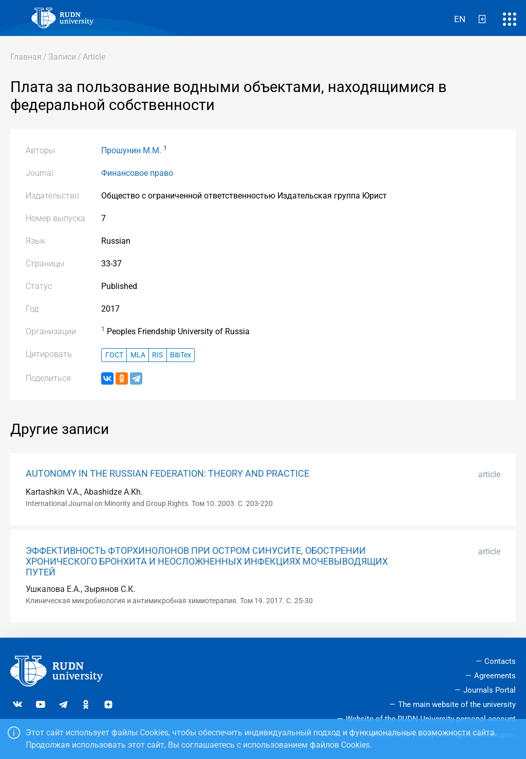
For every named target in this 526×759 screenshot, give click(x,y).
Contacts (500, 661)
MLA (137, 355)
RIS (157, 355)
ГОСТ (114, 355)
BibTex (180, 355)
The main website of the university (457, 704)
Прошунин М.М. (131, 150)
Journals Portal (489, 690)
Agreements (495, 675)
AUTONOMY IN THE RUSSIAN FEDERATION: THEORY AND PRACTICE (167, 473)
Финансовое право (137, 173)
